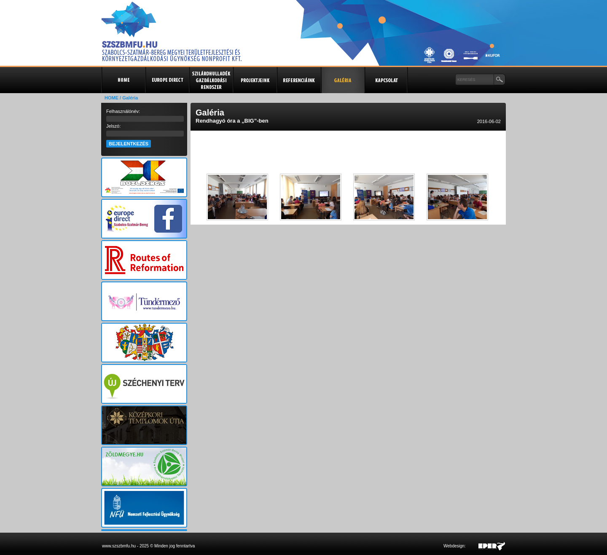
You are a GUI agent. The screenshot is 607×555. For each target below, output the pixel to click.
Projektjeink (255, 80)
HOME (111, 97)
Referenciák (298, 80)
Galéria (342, 80)
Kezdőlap (123, 80)
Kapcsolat (386, 80)
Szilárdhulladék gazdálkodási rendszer (211, 80)
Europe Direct (167, 80)
